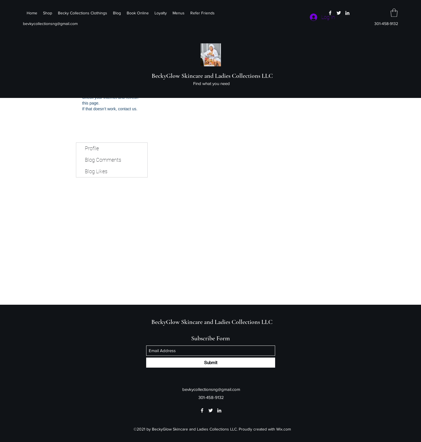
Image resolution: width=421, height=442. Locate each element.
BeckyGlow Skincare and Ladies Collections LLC (212, 76)
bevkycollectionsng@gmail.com (50, 23)
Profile (92, 148)
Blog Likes (96, 171)
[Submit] (210, 363)
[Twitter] (339, 13)
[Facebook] (330, 13)
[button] (394, 13)
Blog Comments (103, 160)
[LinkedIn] (347, 13)
